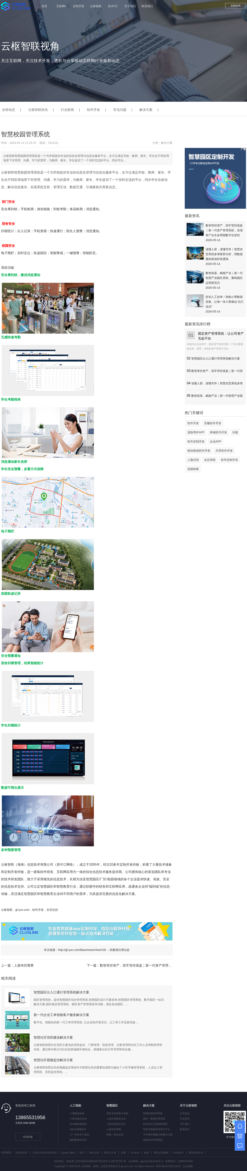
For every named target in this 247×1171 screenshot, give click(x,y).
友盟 (123, 1152)
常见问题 (119, 109)
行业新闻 (67, 109)
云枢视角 (95, 6)
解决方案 (145, 109)
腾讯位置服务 (161, 1152)
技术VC (113, 6)
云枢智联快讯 (38, 109)
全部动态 (8, 109)
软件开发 (93, 109)
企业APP (215, 441)
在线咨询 (235, 5)
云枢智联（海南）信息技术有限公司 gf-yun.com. (107, 1166)
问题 (235, 432)
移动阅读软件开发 (198, 450)
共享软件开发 (224, 450)
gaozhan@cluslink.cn (152, 1161)
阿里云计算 (110, 1152)
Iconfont (135, 1152)
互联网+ (61, 6)
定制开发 (78, 6)
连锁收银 (193, 469)
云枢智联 (6, 909)
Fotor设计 (178, 1152)
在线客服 (28, 1136)
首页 (44, 6)
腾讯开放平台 (196, 1152)
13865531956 (30, 1117)
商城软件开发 (218, 432)
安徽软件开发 (212, 423)
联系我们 (147, 6)
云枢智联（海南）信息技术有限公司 (27, 864)
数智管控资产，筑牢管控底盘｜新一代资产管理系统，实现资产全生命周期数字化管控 (162, 965)
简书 (81, 1152)
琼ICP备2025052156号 (168, 1166)
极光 (146, 1152)
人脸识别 (193, 459)
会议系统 (210, 459)
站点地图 (188, 1166)
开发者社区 (21, 1152)
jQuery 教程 (68, 1152)
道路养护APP (196, 432)
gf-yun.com (22, 909)
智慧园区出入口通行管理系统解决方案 (215, 358)
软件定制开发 (196, 441)
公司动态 (185, 1113)
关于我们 (130, 6)
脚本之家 (94, 1152)
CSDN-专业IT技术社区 (44, 1152)
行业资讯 (185, 1118)
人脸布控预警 (24, 965)
